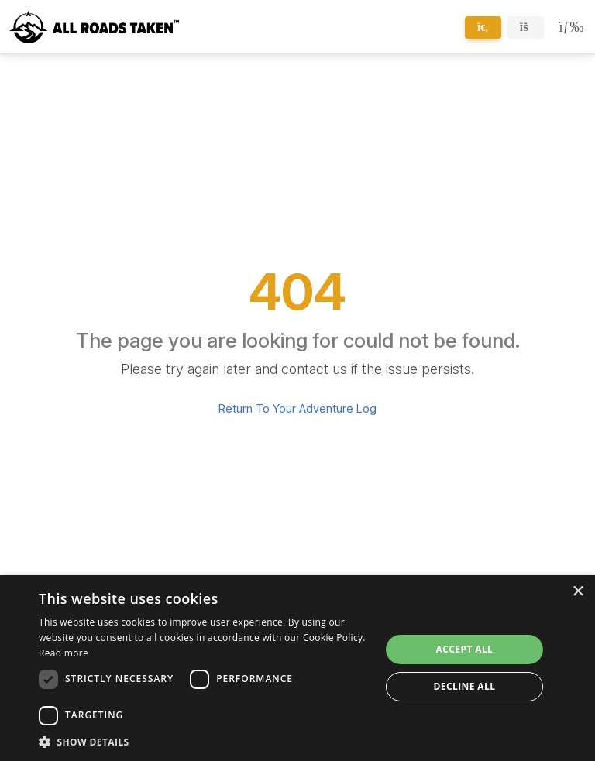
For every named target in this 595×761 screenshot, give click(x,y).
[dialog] (297, 668)
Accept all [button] (465, 649)
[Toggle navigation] (568, 27)
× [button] (577, 592)
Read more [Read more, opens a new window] (63, 653)
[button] (204, 741)
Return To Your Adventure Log (297, 408)
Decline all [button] (465, 686)
